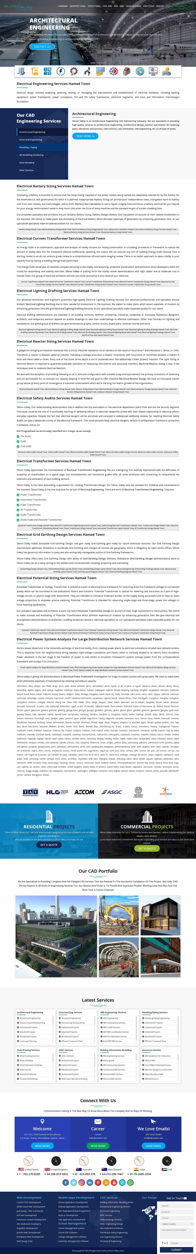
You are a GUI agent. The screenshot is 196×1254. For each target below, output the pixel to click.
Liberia (81, 726)
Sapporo (158, 754)
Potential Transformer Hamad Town (36, 630)
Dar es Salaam (137, 702)
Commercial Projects (152, 1027)
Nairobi (48, 738)
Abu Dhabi (46, 686)
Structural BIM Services (112, 1074)
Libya (96, 726)
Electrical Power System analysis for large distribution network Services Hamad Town (89, 639)
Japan (76, 718)
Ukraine (36, 766)
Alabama (146, 686)
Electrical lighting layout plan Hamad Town (124, 332)
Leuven (69, 726)
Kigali (101, 722)
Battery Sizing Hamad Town (30, 229)
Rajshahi (165, 746)
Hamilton (94, 714)
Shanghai (103, 758)
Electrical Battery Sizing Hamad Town (57, 229)
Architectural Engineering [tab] (32, 132)
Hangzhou (115, 714)
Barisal (20, 694)
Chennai (50, 702)
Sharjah (112, 758)
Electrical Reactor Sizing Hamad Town (60, 389)
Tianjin (152, 762)
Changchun (153, 698)
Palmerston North (156, 742)
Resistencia (57, 750)
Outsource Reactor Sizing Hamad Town (113, 392)
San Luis (171, 750)
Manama (123, 730)
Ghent (129, 710)
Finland (160, 706)
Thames (113, 762)
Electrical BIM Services (111, 1079)
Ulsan (43, 766)
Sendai (42, 758)
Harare (125, 714)
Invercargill (39, 718)
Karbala (157, 718)
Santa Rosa (114, 754)
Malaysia (77, 730)
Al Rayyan (137, 686)
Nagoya (40, 738)
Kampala (119, 718)
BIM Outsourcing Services (113, 1065)
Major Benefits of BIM (152, 1074)
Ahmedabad (97, 686)
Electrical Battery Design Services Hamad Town (158, 229)
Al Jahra (127, 686)
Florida (167, 706)
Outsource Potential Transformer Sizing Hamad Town (143, 633)
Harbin (132, 714)
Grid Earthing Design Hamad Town (34, 569)
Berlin (117, 694)
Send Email (153, 1146)
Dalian (116, 702)
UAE (18, 766)
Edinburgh (54, 706)
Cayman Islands (110, 698)
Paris (53, 746)
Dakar (110, 702)
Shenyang (121, 758)
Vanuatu (157, 766)
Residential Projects (27, 1036)
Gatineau (53, 710)
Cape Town (59, 698)
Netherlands (22, 742)
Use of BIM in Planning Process (156, 1065)
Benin (102, 694)
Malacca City (58, 730)
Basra (32, 694)
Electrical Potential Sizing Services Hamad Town (56, 578)
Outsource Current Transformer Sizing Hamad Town (139, 284)
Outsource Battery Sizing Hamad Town (116, 232)
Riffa (85, 750)
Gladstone (155, 710)
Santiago (124, 754)
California (165, 694)
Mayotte (145, 734)
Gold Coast (174, 710)
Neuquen (32, 742)
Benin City (110, 694)
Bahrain (90, 690)
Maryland (67, 734)
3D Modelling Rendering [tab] (31, 154)
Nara (136, 738)
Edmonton (65, 706)
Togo (176, 762)
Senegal (50, 758)
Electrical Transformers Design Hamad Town (36, 525)
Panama (169, 742)
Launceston (33, 726)
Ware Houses (24, 1069)
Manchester (134, 730)
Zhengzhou (37, 775)
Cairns (144, 694)
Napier (123, 738)
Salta (136, 750)
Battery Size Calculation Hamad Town (124, 229)
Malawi (68, 730)
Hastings (140, 714)
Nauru (153, 738)
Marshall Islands (43, 734)
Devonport (30, 706)
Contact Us (42, 46)
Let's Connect (180, 6)
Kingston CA (125, 722)
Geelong (61, 710)
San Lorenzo (161, 750)
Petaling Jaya (97, 746)
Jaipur (61, 718)
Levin (75, 726)
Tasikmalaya (53, 762)
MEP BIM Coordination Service (114, 1032)
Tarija (44, 762)
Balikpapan (100, 690)
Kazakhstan (22, 722)
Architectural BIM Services (113, 1069)
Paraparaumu (44, 746)
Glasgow (164, 710)
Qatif (139, 746)
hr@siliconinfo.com (98, 1138)
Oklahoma (94, 742)
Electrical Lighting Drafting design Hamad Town (71, 329)
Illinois (162, 714)
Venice (176, 766)
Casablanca (97, 698)
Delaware (174, 702)
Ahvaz (107, 686)
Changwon (174, 698)
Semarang (33, 758)
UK (31, 766)
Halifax (50, 714)
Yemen (20, 775)
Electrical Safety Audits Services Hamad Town (55, 398)
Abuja (54, 686)
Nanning (108, 738)
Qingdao (145, 746)
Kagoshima (92, 718)
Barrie (26, 694)
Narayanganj (144, 738)
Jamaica (69, 718)
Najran (60, 738)
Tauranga (64, 762)
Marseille (31, 734)
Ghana (116, 710)
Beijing (55, 694)
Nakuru (67, 738)
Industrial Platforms (26, 1074)
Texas (97, 762)
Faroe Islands (116, 706)
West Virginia (114, 770)
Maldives (86, 730)
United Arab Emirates (56, 766)
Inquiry (160, 6)
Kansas (144, 718)
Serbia (63, 758)
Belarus (62, 694)
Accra (61, 686)
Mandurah (145, 730)
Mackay (153, 726)
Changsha (164, 698)
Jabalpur (54, 718)
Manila (154, 730)
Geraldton (99, 710)
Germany (108, 710)
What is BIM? (149, 1060)
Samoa (142, 750)
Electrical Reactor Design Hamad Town (114, 389)
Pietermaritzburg (122, 746)
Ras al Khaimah (23, 750)
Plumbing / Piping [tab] (28, 147)
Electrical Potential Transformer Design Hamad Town (145, 630)
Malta (106, 730)
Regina (34, 750)
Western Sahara (128, 770)
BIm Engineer (107, 1060)
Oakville (62, 742)
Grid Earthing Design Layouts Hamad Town (65, 569)
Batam (39, 694)
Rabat (158, 746)
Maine (30, 730)
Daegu (94, 702)
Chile (75, 702)
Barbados (165, 690)
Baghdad (59, 690)
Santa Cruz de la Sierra (88, 754)
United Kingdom (75, 766)
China (87, 702)
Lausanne (44, 726)
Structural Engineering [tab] (30, 139)
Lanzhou (165, 722)
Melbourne (22, 738)
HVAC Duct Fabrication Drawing (73, 1079)
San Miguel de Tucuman (35, 754)
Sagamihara (93, 750)
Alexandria (21, 690)
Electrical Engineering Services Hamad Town (53, 83)
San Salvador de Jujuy (57, 754)
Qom (153, 746)
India (176, 714)
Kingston (115, 722)
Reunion (66, 750)
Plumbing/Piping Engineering (156, 1018)
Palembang (133, 742)
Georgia (82, 710)
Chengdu (41, 702)
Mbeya (153, 734)
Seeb (26, 758)
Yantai (155, 770)
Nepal (176, 738)
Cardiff (67, 698)
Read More (85, 136)
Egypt (73, 706)
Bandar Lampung (121, 690)
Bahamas (68, 690)
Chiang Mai (60, 702)
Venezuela (167, 766)
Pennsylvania (73, 746)
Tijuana (159, 762)
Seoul (57, 758)
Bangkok (143, 690)
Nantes (116, 738)
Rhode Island (76, 750)
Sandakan (72, 754)
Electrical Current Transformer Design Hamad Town (140, 282)
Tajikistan (158, 758)
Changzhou (22, 702)
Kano (137, 718)
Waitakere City (45, 770)
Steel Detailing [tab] (26, 162)
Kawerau (175, 718)
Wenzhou (103, 770)
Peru (88, 746)
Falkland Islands (102, 706)
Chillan (81, 702)
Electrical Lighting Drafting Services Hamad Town (58, 290)
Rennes (48, 750)
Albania (161, 686)
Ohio (77, 742)
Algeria (31, 690)
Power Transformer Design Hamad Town (80, 528)
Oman (103, 742)
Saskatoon (168, 754)
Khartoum (85, 722)
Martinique (56, 734)
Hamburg (84, 714)
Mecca (160, 734)
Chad (134, 698)
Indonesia (29, 718)
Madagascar (164, 726)
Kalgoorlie (110, 718)
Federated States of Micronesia (138, 706)
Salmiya (129, 750)
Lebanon (52, 726)
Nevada (41, 742)
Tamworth (21, 762)
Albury (176, 686)
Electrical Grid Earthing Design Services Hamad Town (61, 534)
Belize (77, 694)
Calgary (157, 694)
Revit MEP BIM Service (111, 1041)
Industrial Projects (26, 1032)
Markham (21, 734)
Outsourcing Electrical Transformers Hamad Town (122, 525)
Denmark (21, 706)
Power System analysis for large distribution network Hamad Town (47, 667)
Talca (176, 758)
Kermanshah (58, 722)
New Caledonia (51, 742)
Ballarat (109, 690)
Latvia (24, 726)
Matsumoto (102, 734)
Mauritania (125, 734)
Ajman (114, 686)
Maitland (38, 730)
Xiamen (148, 770)
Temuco (79, 762)
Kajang (102, 718)
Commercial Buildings (27, 1079)
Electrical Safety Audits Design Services (121, 452)
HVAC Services (66, 1056)
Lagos (143, 722)
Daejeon (102, 702)
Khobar (94, 722)
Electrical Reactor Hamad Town (32, 389)
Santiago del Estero (138, 754)
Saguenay (104, 750)
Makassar (47, 730)
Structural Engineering (70, 1018)
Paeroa (117, 742)
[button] (14, 33)
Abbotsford (22, 686)
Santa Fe (104, 754)
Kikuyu (107, 722)
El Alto (80, 706)
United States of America (94, 766)
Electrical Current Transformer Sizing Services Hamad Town (94, 284)
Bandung (134, 690)
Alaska (154, 686)
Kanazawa (129, 718)
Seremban (72, 758)
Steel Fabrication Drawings (29, 1065)
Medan (167, 734)
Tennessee (89, 762)
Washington (82, 770)
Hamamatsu (73, 714)
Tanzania (37, 762)
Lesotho (61, 726)
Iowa (47, 718)
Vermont (21, 770)
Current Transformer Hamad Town (35, 282)
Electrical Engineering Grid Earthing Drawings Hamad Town (140, 569)
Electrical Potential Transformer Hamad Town (70, 630)
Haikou (28, 714)
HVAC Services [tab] (26, 170)
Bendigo (84, 694)
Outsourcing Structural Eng (72, 1022)
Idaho (155, 714)
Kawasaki (166, 718)
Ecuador (40, 706)
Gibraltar (137, 710)
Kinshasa (136, 722)
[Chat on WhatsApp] (130, 1182)
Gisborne (145, 710)
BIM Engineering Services (113, 1056)
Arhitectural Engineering (28, 1018)
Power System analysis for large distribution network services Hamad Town (103, 670)
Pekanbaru (61, 746)
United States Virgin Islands (119, 766)
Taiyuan (149, 758)
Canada (41, 698)
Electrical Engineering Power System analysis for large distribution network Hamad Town (110, 667)
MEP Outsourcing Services (113, 1022)
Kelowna (32, 722)
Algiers (38, 690)
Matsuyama (114, 734)
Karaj (150, 718)
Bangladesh (154, 690)
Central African (124, 698)
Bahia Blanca (79, 690)
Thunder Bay (142, 762)
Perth (82, 746)
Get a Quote (49, 844)
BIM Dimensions (150, 1079)
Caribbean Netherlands (81, 698)
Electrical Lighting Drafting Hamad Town (35, 329)
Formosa (175, 706)
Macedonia (144, 726)
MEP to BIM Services (110, 1027)
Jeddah (83, 718)
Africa (88, 686)
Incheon (169, 714)
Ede (47, 706)
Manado (114, 730)
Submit (176, 1250)
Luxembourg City (107, 726)
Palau (124, 742)
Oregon (110, 742)
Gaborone (35, 710)
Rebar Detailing (25, 1060)
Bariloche (174, 690)
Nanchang (91, 738)
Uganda (25, 766)
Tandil (29, 762)
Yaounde (164, 770)
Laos (172, 722)
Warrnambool (70, 770)
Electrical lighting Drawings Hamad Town (158, 332)
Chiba (69, 702)
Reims (40, 750)
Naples (129, 738)
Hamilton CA (104, 714)
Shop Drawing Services (28, 1056)
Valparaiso (137, 766)
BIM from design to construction (157, 1069)
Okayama (85, 742)
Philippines (109, 746)
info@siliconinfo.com (153, 1138)
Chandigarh (143, 698)
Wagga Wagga (32, 770)
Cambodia (21, 698)
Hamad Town (61, 714)
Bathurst (47, 694)
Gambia (44, 710)
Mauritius (135, 734)
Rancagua (174, 746)
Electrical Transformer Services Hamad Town (54, 461)
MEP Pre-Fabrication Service (114, 1036)
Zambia (27, 775)
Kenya (49, 722)
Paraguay (32, 746)
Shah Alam (93, 758)
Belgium (70, 694)
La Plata (126, 726)
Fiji (154, 706)
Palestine (143, 742)
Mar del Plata (173, 730)
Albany (169, 686)
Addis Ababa (70, 686)
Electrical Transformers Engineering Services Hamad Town (78, 525)
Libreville (89, 726)
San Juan (151, 750)
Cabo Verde (135, 694)
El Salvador (89, 706)
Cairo (150, 694)
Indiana (20, 718)
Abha (30, 686)
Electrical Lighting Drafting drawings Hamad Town (149, 329)
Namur (83, 738)
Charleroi (32, 702)
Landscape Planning (27, 1041)
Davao (166, 702)
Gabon (27, 710)
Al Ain (120, 686)
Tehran (72, 762)
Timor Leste (168, 762)
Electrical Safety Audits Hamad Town (32, 452)
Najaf (54, 738)
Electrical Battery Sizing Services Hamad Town (55, 186)
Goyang (20, 714)
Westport (140, 770)
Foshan (20, 710)
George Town (72, 710)
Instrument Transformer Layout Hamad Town (116, 528)
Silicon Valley (113, 1250)
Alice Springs (48, 690)
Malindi (99, 730)
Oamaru (70, 742)
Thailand (104, 762)
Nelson (170, 738)
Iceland (148, 714)
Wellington (93, 770)
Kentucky (41, 722)
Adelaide (81, 686)
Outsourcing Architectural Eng (31, 1022)
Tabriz (129, 758)
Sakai (122, 750)
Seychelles (82, 758)
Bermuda (125, 694)
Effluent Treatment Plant (71, 1041)
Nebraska (161, 738)
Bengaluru (94, 694)
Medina (175, 734)
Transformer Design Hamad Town (156, 525)
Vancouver (148, 766)
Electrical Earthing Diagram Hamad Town (126, 572)
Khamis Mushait (72, 722)
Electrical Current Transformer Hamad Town (67, 282)
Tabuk (135, 758)
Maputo (161, 730)
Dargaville (150, 702)
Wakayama (58, 770)
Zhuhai (46, 775)
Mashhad (76, 734)
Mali (93, 730)
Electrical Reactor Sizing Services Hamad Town (55, 341)
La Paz (118, 726)
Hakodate (42, 714)
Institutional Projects (27, 1027)
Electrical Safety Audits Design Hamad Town (87, 452)
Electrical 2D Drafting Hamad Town (63, 332)
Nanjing (100, 738)
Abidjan (37, 686)
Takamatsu (168, 758)
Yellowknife (174, 770)
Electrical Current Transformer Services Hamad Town (61, 238)
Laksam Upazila (154, 722)
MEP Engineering (109, 1018)
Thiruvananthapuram (127, 762)
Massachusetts (88, 734)
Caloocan (174, 694)
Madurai (175, 726)
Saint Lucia (114, 750)
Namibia (75, 738)
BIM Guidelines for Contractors (156, 1056)
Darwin (159, 702)
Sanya (151, 754)
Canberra (49, 698)
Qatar (133, 746)
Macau (134, 726)
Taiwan (142, 758)
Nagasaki (32, 738)
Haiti (34, 714)
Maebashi (21, 730)
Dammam (125, 702)
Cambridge (31, 698)
